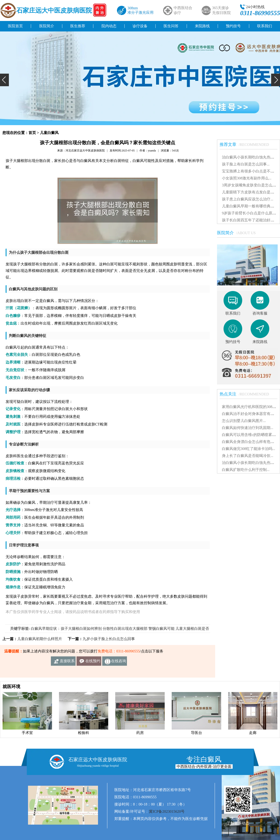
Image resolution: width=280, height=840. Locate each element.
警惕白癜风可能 (161, 629)
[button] (4, 80)
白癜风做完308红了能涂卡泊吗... (248, 449)
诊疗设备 (140, 26)
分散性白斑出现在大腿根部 (125, 629)
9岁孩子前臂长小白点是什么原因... (250, 213)
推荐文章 (247, 144)
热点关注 (247, 394)
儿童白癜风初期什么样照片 (39, 639)
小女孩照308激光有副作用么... (246, 178)
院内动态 (109, 26)
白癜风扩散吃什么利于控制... (246, 470)
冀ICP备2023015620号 (167, 811)
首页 (32, 133)
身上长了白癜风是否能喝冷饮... (247, 456)
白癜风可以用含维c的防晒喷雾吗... (250, 435)
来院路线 (202, 26)
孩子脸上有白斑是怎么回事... (246, 164)
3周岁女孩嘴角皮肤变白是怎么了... (250, 185)
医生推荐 (77, 26)
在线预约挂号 (92, 662)
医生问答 (171, 26)
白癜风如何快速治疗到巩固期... (247, 428)
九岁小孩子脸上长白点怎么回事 (109, 639)
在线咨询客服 (118, 662)
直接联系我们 (67, 662)
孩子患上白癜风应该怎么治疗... (247, 199)
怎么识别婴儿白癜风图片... (244, 421)
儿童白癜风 (49, 133)
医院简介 (46, 26)
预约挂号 (233, 26)
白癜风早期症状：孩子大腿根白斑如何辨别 (66, 629)
